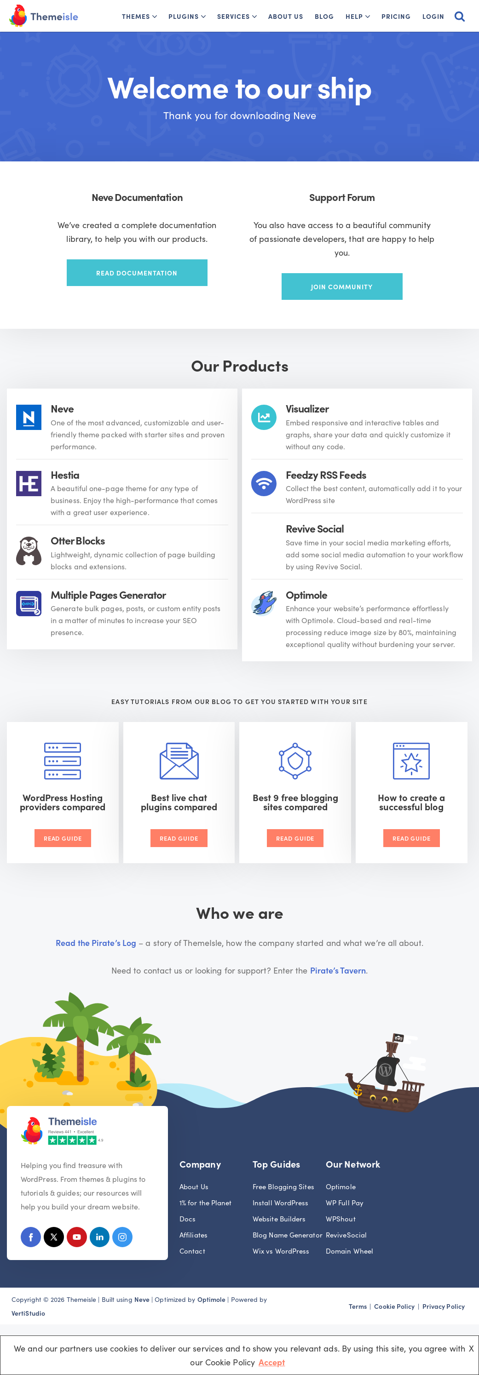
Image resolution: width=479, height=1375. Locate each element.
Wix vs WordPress (281, 1250)
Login (433, 16)
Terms (358, 1305)
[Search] (459, 16)
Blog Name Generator (288, 1233)
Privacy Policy (443, 1305)
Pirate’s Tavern (338, 968)
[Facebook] (31, 1238)
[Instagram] (125, 1238)
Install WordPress (281, 1201)
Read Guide (63, 836)
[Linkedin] (101, 1238)
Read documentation (137, 272)
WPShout (341, 1217)
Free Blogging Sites (283, 1185)
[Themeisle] (43, 16)
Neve (142, 1298)
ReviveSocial (346, 1233)
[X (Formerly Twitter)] (54, 1238)
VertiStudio (28, 1312)
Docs (187, 1217)
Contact (192, 1250)
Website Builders (279, 1217)
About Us (285, 16)
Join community (342, 286)
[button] (154, 16)
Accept (272, 1362)
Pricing (396, 16)
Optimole (341, 1185)
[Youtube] (78, 1238)
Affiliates (193, 1233)
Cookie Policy (394, 1305)
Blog (324, 16)
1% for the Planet (205, 1201)
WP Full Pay (345, 1201)
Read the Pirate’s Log (96, 941)
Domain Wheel (349, 1250)
